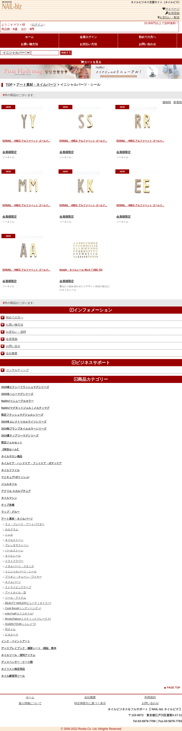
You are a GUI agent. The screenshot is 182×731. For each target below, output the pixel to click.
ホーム (29, 37)
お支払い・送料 (16, 331)
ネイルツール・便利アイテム (18, 655)
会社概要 (11, 353)
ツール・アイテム (15, 597)
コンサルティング (17, 370)
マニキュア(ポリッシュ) (15, 477)
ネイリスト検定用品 (13, 668)
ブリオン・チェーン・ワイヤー (23, 576)
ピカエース (11, 634)
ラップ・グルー (10, 511)
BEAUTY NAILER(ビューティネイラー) (28, 603)
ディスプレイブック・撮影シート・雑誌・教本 (28, 648)
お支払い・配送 (168, 17)
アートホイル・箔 (15, 592)
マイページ (171, 9)
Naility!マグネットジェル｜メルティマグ (25, 407)
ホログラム (11, 529)
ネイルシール (13, 555)
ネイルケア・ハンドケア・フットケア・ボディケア (31, 463)
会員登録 (172, 13)
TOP (9, 84)
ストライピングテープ (18, 587)
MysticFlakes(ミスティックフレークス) (28, 618)
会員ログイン (88, 37)
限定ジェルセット (11, 442)
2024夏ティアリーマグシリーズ (19, 435)
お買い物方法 (29, 44)
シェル (9, 534)
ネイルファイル (10, 470)
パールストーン (14, 550)
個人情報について (30, 703)
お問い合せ (13, 346)
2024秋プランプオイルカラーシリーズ (23, 428)
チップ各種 (7, 504)
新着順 (177, 102)
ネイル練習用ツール (13, 675)
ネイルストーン (14, 539)
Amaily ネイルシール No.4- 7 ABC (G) (80, 270)
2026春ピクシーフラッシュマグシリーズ (25, 387)
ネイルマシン (9, 497)
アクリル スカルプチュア (16, 490)
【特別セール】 (10, 449)
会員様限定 (9, 152)
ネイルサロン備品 (11, 456)
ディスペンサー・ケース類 (17, 662)
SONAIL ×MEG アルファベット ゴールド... (26, 141)
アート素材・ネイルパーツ (36, 84)
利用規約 (150, 697)
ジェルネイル (9, 484)
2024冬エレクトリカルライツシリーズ (23, 421)
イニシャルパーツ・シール (21, 571)
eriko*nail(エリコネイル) (19, 613)
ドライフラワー (14, 560)
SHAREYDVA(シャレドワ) (20, 624)
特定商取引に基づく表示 (90, 703)
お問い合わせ (147, 44)
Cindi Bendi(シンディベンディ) (23, 608)
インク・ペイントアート (15, 641)
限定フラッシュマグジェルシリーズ (22, 414)
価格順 (166, 102)
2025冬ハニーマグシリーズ (17, 393)
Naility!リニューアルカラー (17, 400)
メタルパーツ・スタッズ (19, 566)
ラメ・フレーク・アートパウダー (24, 524)
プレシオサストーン (17, 545)
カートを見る (91, 62)
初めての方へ (147, 37)
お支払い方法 (88, 44)
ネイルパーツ (13, 581)
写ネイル (10, 629)
